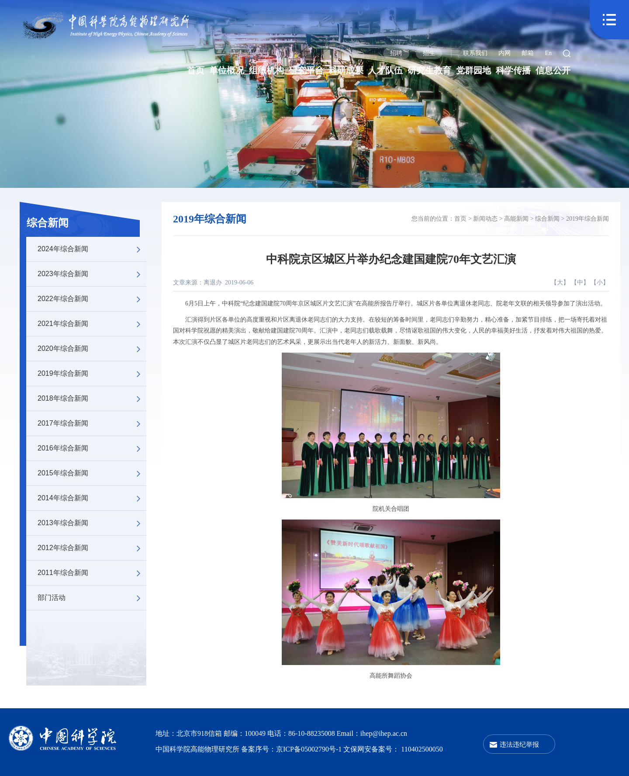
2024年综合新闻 (92, 249)
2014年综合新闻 (92, 498)
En (548, 53)
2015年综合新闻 (92, 473)
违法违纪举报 (519, 744)
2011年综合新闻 (92, 573)
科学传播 (513, 70)
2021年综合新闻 (92, 324)
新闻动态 (485, 218)
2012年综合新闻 (92, 548)
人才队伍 (385, 70)
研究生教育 (429, 70)
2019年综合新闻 (92, 373)
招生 (429, 53)
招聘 (396, 53)
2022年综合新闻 (92, 299)
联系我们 (475, 53)
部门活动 (92, 597)
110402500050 (421, 749)
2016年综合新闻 (92, 448)
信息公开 (553, 70)
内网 (504, 53)
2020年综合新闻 (92, 348)
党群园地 (473, 70)
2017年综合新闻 (92, 423)
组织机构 (266, 70)
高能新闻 (516, 218)
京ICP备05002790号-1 (309, 749)
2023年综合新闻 (92, 274)
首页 (195, 70)
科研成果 (345, 70)
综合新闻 (48, 223)
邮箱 (528, 53)
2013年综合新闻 (92, 523)
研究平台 (306, 70)
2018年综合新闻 (92, 398)
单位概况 (226, 70)
